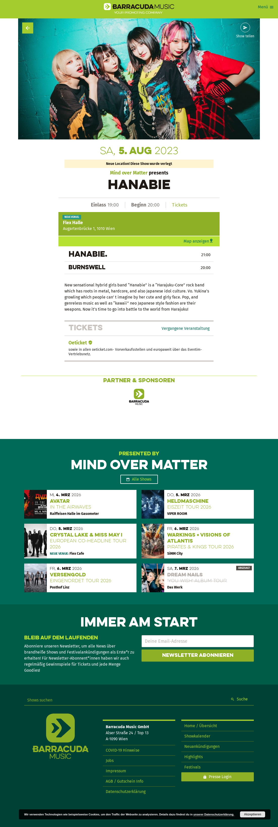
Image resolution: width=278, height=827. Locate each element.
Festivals (192, 767)
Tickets (179, 205)
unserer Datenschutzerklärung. (213, 814)
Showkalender (197, 736)
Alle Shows (141, 479)
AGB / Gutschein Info (124, 781)
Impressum (116, 771)
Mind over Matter (129, 173)
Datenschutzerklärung (126, 791)
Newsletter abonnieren (197, 655)
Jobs (110, 760)
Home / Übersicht (200, 725)
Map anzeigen (196, 241)
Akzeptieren (252, 814)
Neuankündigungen (202, 746)
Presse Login (220, 776)
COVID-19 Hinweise (123, 750)
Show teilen (245, 36)
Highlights (193, 756)
